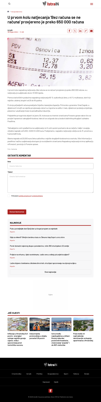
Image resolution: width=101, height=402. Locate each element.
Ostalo (86, 374)
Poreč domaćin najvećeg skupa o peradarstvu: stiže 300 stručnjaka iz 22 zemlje (39, 246)
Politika (39, 374)
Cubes (71, 397)
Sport (66, 374)
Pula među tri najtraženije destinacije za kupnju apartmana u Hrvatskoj (83, 337)
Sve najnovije (50, 272)
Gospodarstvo (16, 11)
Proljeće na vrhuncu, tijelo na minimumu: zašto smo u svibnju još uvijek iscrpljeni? (39, 254)
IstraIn (29, 374)
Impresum (46, 382)
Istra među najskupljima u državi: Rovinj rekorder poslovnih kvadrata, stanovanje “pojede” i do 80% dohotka (60, 339)
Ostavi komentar (17, 212)
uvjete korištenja (37, 196)
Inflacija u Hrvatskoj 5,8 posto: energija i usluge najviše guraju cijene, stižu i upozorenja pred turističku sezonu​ (18, 339)
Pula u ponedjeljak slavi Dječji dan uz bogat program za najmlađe (33, 229)
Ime (9, 161)
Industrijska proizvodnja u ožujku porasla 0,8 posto (38, 335)
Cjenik (56, 382)
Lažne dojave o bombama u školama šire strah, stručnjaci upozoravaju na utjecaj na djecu (43, 263)
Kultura (76, 374)
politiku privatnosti (25, 196)
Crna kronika (16, 374)
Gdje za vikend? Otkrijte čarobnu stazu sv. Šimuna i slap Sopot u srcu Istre (37, 237)
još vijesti (14, 313)
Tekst (10, 172)
